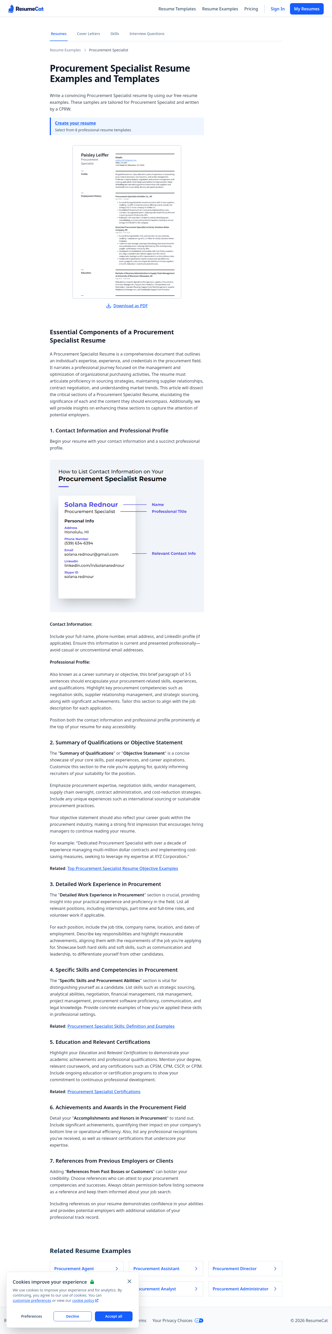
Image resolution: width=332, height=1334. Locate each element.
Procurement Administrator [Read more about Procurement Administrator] (245, 1289)
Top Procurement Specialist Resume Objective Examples (122, 868)
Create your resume (75, 123)
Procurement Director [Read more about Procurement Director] (245, 1268)
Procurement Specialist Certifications (104, 1091)
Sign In (278, 9)
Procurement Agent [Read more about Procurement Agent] (86, 1268)
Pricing (251, 9)
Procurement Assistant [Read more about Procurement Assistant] (165, 1268)
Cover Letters (88, 33)
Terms (140, 1320)
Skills (114, 33)
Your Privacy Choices (178, 1320)
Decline (72, 1316)
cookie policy (85, 1300)
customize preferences (32, 1300)
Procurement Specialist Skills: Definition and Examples (121, 1026)
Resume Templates (177, 9)
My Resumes (307, 9)
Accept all (113, 1316)
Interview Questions (146, 33)
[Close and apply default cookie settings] (129, 1281)
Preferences (31, 1316)
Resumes (59, 33)
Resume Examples (220, 9)
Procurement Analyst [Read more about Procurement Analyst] (165, 1289)
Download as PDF (127, 306)
